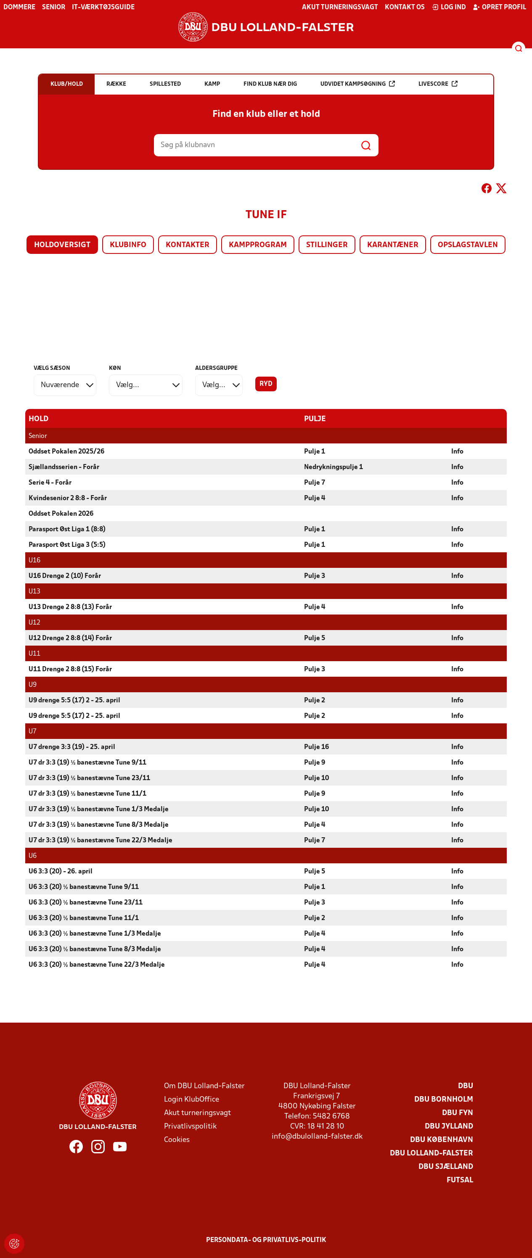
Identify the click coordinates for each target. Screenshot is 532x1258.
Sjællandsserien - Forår (64, 467)
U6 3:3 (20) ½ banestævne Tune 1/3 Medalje (95, 933)
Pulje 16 (316, 747)
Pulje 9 (314, 762)
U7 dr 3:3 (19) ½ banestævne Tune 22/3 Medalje (100, 840)
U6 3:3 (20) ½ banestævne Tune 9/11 (84, 887)
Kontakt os (405, 8)
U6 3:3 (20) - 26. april (61, 871)
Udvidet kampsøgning (357, 84)
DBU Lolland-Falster (431, 1153)
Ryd (266, 384)
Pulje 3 (314, 576)
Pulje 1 (314, 451)
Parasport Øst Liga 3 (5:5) (67, 545)
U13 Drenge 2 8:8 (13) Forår (70, 607)
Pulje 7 (314, 482)
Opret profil (499, 7)
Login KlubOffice (191, 1099)
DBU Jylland (449, 1126)
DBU (465, 1085)
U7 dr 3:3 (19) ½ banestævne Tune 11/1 (87, 793)
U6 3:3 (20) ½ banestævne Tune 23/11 (86, 902)
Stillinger (327, 245)
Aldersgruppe (216, 368)
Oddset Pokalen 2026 (61, 514)
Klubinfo (128, 245)
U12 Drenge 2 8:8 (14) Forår (70, 638)
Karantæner (392, 245)
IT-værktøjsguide (103, 8)
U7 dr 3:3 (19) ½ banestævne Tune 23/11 (89, 778)
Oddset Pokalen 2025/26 (66, 451)
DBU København (441, 1139)
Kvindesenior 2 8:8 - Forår (68, 498)
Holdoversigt (62, 245)
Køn (115, 368)
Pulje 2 (314, 700)
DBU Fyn (457, 1112)
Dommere (19, 8)
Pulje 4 (314, 498)
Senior (53, 8)
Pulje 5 (314, 638)
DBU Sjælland (445, 1166)
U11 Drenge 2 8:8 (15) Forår (70, 669)
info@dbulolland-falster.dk (317, 1136)
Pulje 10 (316, 778)
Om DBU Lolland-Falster (204, 1085)
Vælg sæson (52, 368)
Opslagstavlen (468, 245)
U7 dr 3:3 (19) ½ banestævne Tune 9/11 (87, 762)
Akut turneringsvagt (340, 8)
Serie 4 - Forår (50, 482)
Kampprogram (258, 245)
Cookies (177, 1139)
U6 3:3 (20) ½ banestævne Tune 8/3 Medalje (95, 949)
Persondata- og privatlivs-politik (266, 1240)
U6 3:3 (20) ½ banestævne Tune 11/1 (84, 918)
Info (457, 451)
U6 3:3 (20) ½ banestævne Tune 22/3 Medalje (97, 965)
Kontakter (187, 245)
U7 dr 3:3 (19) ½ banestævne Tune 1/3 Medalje (99, 809)
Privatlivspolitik (190, 1126)
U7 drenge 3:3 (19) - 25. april (72, 747)
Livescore (438, 84)
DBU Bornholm (443, 1099)
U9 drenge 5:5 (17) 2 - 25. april (74, 700)
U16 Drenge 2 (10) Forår (65, 576)
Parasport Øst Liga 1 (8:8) (67, 529)
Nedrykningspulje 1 (333, 467)
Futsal (460, 1180)
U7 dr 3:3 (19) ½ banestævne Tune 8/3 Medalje (99, 825)
